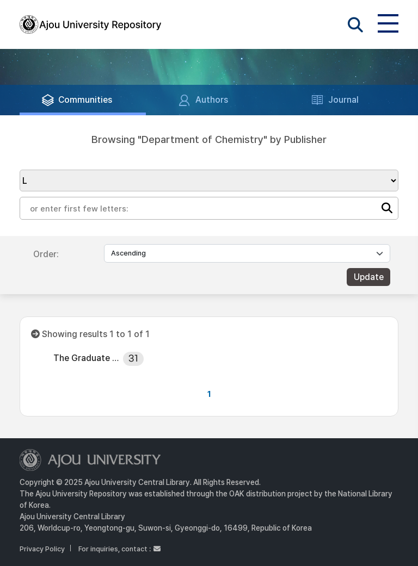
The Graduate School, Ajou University (87, 358)
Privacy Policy (42, 549)
